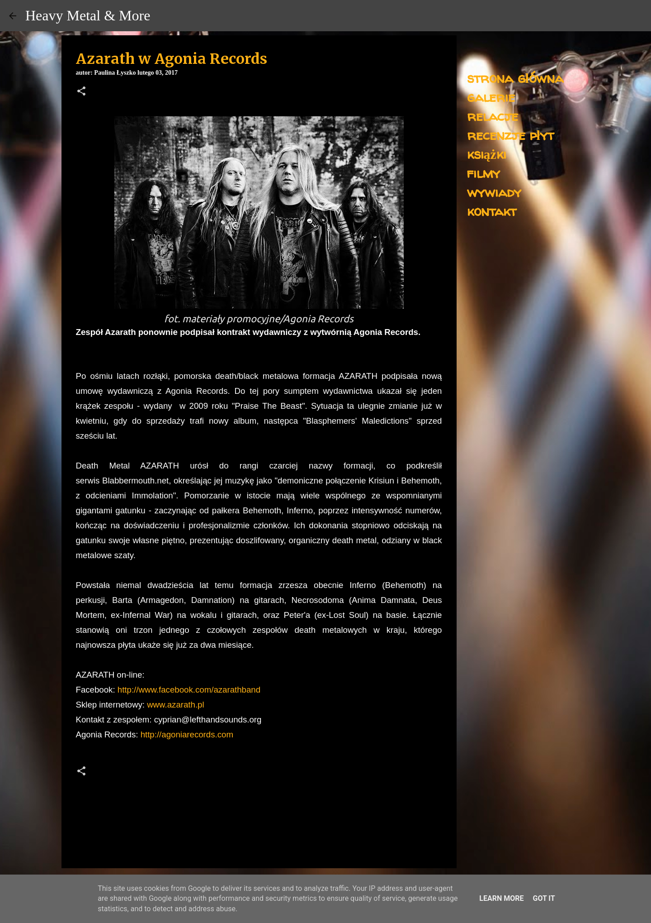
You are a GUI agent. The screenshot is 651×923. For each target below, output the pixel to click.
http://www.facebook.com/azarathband (189, 689)
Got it (544, 898)
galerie (491, 96)
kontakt (491, 210)
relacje (492, 115)
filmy (483, 172)
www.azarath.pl (175, 704)
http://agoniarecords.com (187, 734)
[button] (81, 92)
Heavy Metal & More (87, 15)
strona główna (515, 77)
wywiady (494, 191)
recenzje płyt (510, 134)
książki (486, 153)
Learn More (501, 898)
